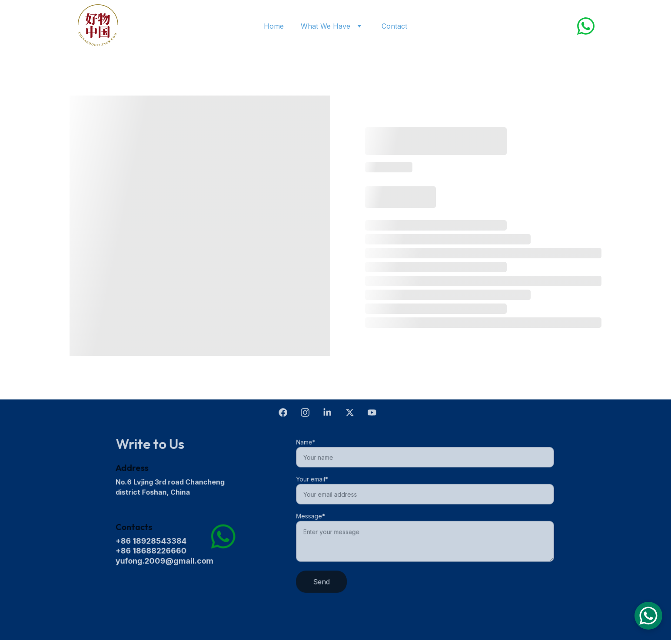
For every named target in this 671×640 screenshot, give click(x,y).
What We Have (325, 26)
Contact (394, 26)
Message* (313, 515)
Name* (308, 443)
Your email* (314, 479)
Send (324, 580)
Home (274, 26)
